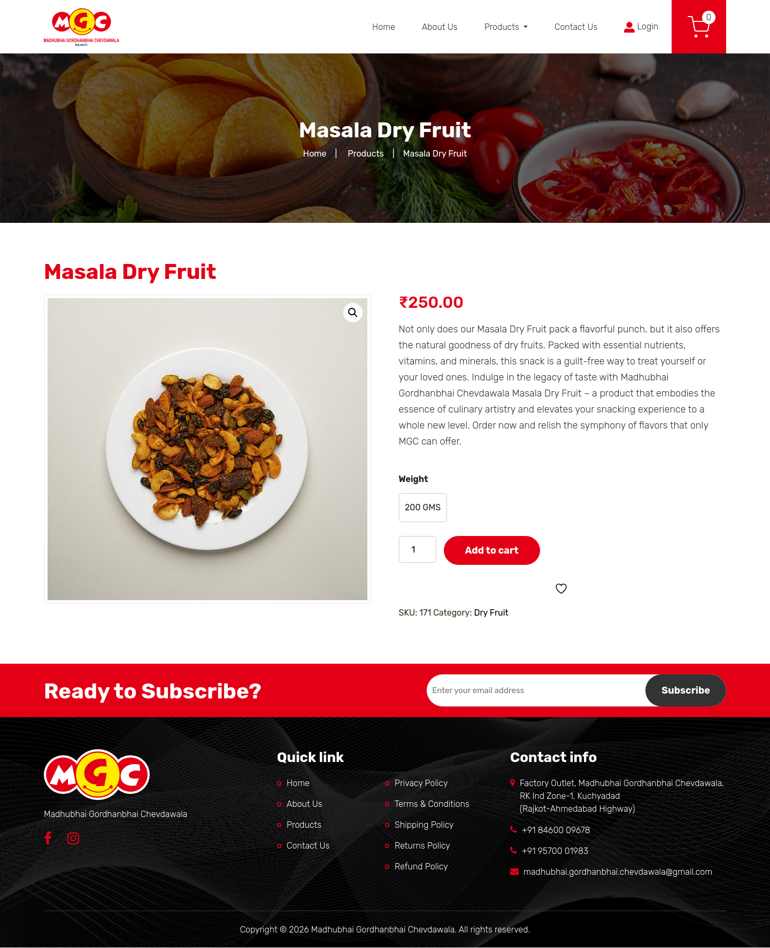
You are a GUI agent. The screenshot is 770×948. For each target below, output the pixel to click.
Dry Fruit (491, 613)
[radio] (423, 507)
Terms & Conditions (432, 804)
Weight (413, 479)
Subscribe (685, 690)
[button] (353, 312)
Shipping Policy (424, 825)
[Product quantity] (417, 549)
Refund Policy (421, 866)
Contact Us (576, 27)
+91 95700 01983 (555, 851)
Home (383, 27)
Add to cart (492, 550)
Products (502, 27)
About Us (440, 27)
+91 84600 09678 (556, 830)
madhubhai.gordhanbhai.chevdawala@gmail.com (617, 872)
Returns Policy (422, 846)
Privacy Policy (421, 783)
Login (641, 27)
